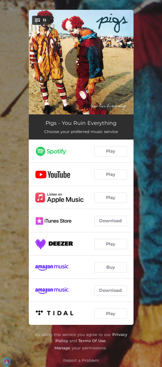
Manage (62, 347)
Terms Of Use (92, 340)
